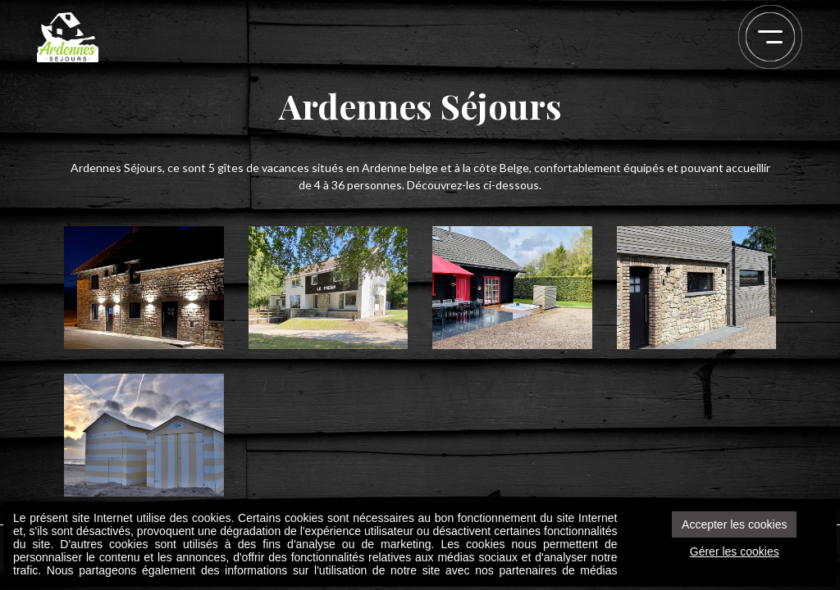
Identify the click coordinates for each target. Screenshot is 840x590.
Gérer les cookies (734, 551)
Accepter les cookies (734, 524)
